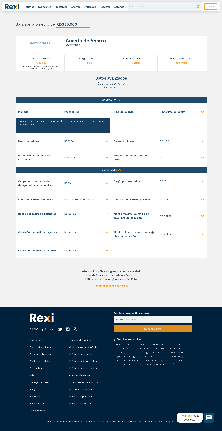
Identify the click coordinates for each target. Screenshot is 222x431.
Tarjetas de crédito (80, 340)
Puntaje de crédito (40, 382)
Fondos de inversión (80, 403)
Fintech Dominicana (103, 421)
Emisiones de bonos (81, 389)
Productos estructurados (83, 382)
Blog (32, 389)
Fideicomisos (37, 410)
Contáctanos (37, 368)
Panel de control (39, 403)
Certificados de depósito (83, 347)
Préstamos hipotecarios (83, 368)
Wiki (32, 375)
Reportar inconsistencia (109, 285)
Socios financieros (40, 347)
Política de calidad (40, 361)
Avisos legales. (167, 421)
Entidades (35, 396)
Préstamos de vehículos (83, 361)
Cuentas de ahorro (80, 375)
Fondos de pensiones (81, 396)
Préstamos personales (82, 354)
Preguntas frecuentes (42, 354)
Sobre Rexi (36, 340)
